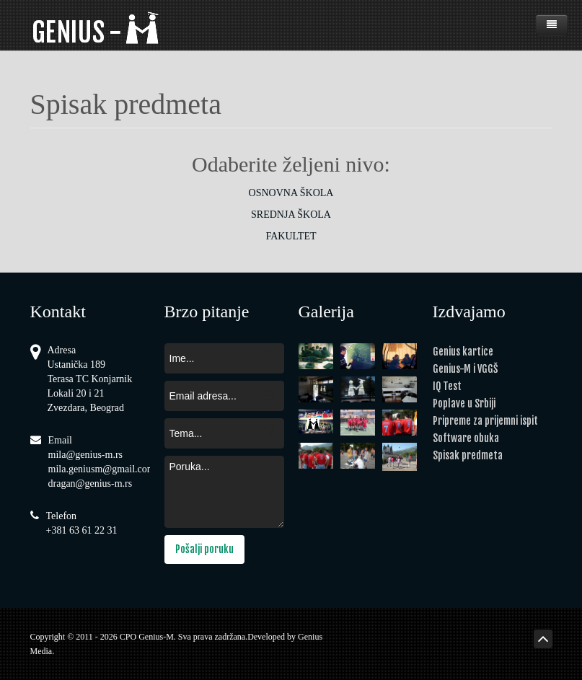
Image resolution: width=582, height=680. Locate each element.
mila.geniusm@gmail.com (101, 469)
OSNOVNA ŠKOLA (291, 192)
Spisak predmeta (468, 455)
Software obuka (466, 438)
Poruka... (224, 492)
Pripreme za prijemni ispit (485, 421)
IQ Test (447, 386)
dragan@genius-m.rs (90, 483)
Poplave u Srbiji (464, 403)
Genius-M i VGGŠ (465, 369)
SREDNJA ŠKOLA (291, 214)
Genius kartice (463, 351)
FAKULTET (291, 236)
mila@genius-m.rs (85, 454)
